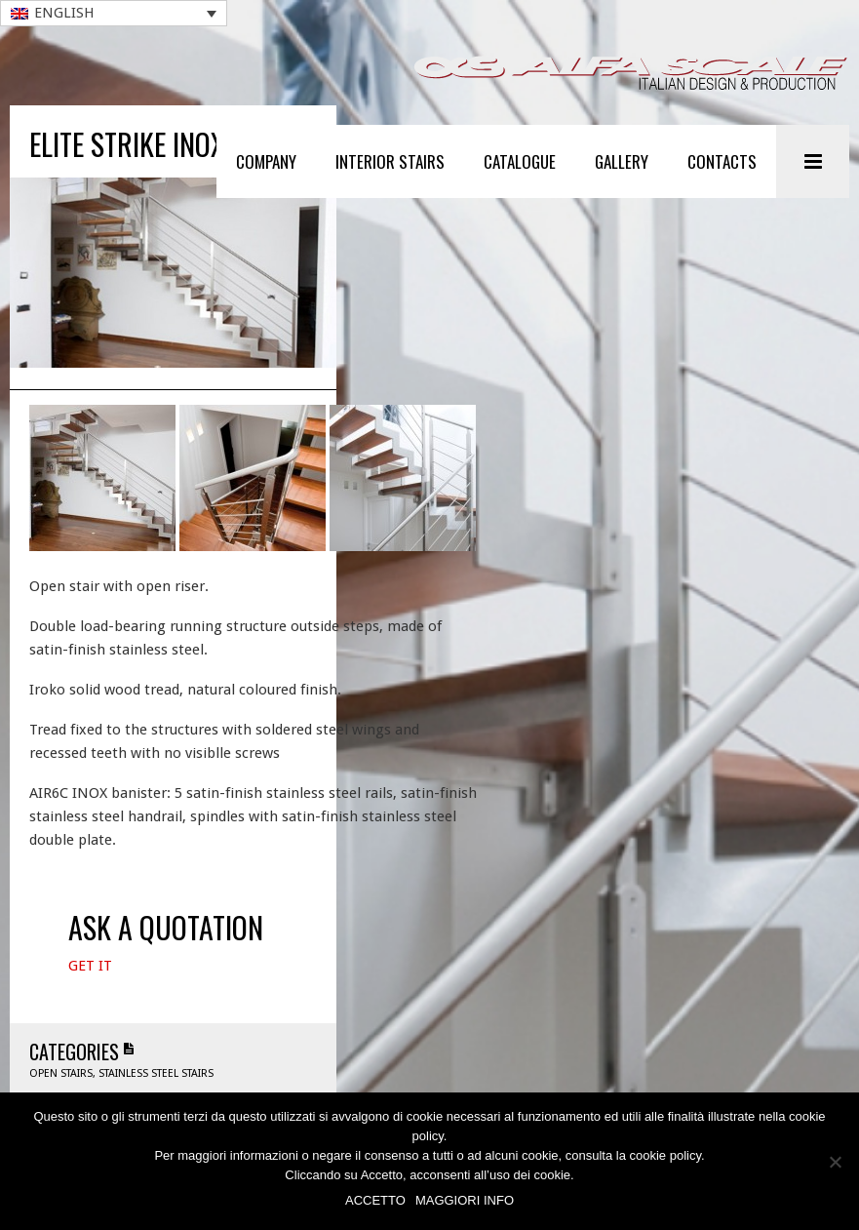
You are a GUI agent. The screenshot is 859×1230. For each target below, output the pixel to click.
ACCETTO (375, 1200)
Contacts (722, 161)
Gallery (621, 161)
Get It (90, 991)
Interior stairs (390, 161)
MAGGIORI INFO (464, 1200)
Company (266, 161)
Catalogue (520, 161)
